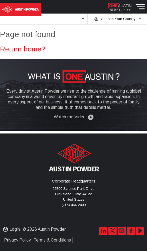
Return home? (22, 49)
